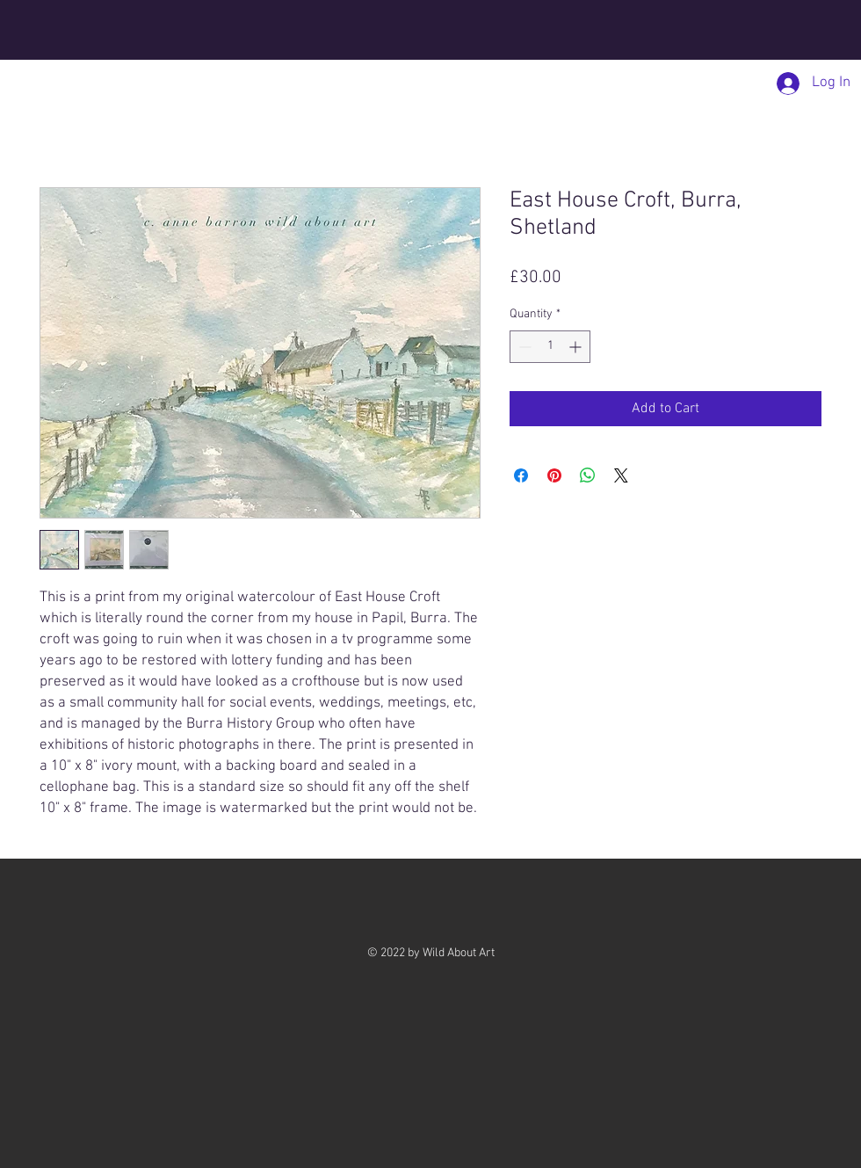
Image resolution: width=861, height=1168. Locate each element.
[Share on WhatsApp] (587, 475)
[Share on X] (621, 475)
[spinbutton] (550, 346)
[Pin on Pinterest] (554, 475)
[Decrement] (523, 346)
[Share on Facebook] (521, 475)
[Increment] (577, 346)
